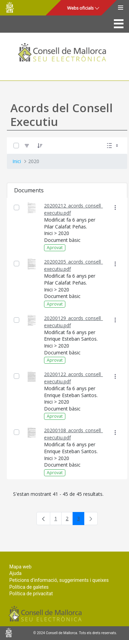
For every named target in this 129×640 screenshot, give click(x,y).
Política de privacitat (31, 593)
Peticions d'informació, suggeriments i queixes (59, 580)
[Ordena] (40, 145)
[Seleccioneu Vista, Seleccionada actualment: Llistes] (113, 145)
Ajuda (15, 573)
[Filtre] (27, 145)
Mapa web (20, 566)
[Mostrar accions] (115, 207)
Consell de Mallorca (10, 7)
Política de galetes (29, 587)
